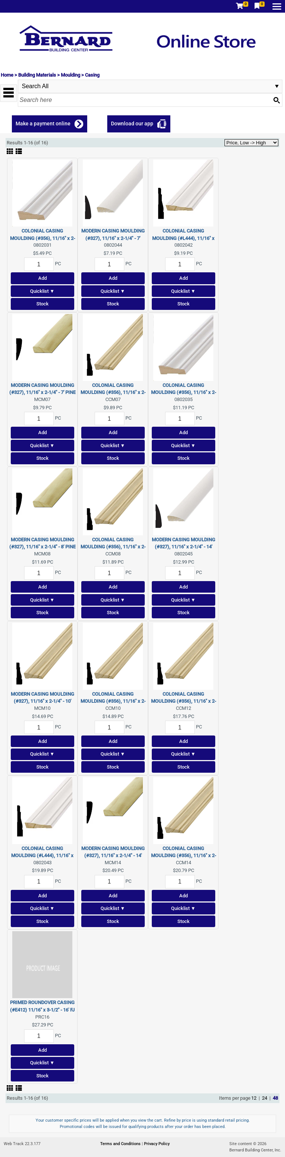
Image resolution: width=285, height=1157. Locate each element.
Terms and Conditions (121, 1143)
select (277, 86)
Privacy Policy (157, 1143)
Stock (42, 304)
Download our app (132, 123)
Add (42, 278)
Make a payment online (43, 123)
